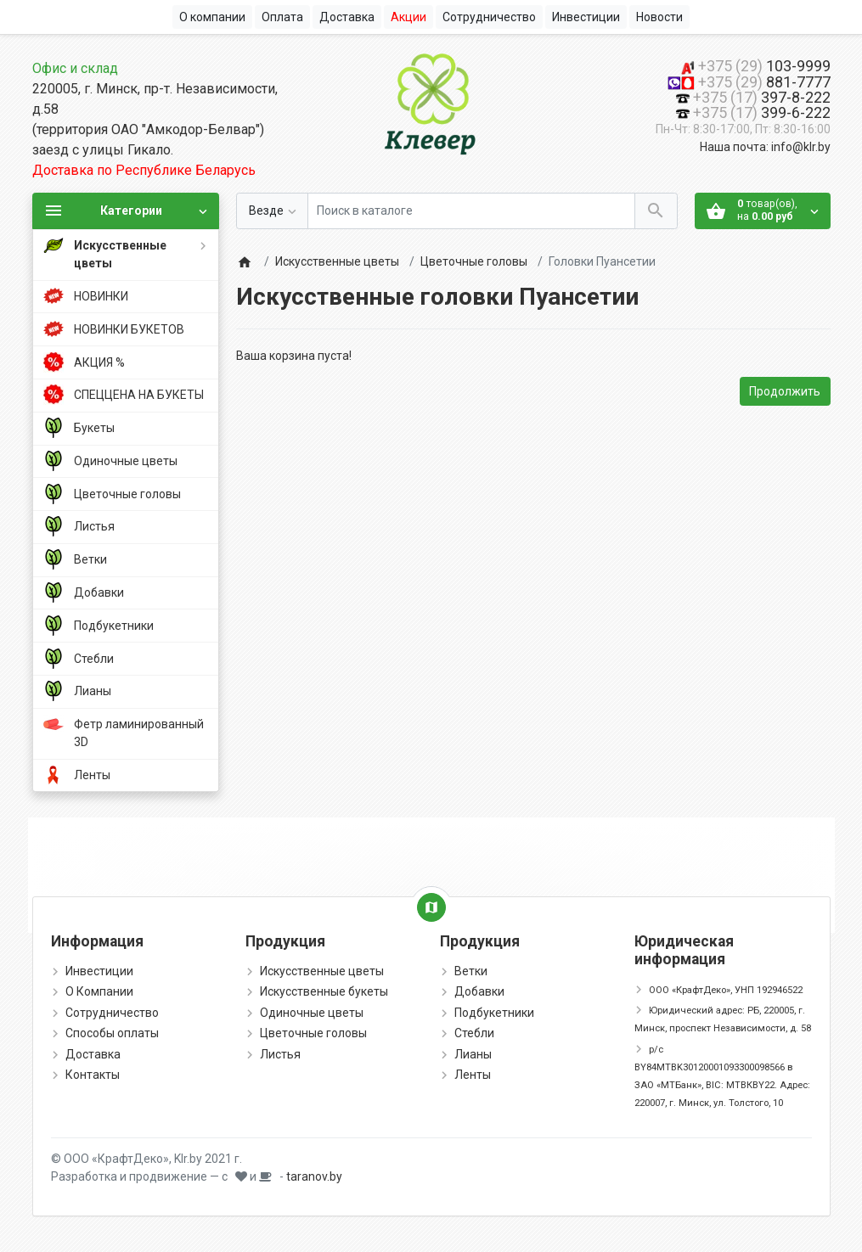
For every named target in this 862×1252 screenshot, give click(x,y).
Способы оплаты (112, 1033)
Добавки (479, 991)
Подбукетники (494, 1012)
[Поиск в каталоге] (471, 211)
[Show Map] (431, 907)
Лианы (473, 1054)
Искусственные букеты (324, 991)
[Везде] (272, 211)
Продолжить (784, 391)
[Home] (245, 261)
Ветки (470, 971)
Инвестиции (99, 971)
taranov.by (314, 1176)
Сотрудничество (112, 1012)
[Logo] (431, 101)
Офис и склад (75, 68)
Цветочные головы (473, 261)
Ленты (472, 1074)
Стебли (474, 1033)
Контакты (92, 1074)
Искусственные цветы (337, 261)
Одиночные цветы (311, 1012)
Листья (280, 1054)
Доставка (93, 1054)
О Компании (99, 991)
